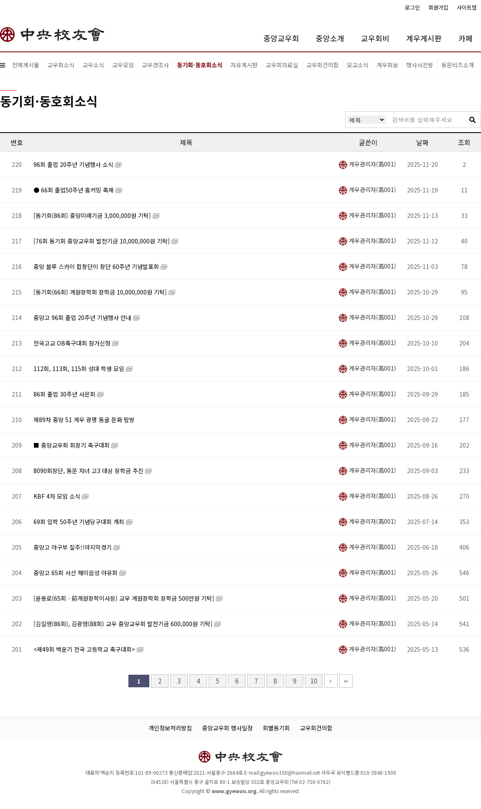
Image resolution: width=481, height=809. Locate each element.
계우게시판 (424, 38)
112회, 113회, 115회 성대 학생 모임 (79, 368)
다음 (331, 681)
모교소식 (357, 65)
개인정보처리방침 (170, 728)
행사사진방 (419, 65)
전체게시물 (25, 65)
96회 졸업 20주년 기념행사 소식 (74, 164)
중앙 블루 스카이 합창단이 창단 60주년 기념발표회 (97, 266)
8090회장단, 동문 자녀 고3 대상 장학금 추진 (89, 470)
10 (313, 680)
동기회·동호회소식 (200, 65)
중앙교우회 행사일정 (227, 728)
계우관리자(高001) (367, 164)
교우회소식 (60, 65)
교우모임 (123, 65)
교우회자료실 (282, 65)
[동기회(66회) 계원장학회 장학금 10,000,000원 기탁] (101, 292)
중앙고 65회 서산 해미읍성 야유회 (76, 572)
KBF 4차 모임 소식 (57, 496)
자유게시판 (244, 65)
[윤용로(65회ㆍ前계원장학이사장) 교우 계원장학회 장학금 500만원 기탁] (124, 598)
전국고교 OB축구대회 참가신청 (72, 343)
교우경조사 (155, 65)
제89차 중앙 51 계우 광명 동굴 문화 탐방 (84, 419)
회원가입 (438, 7)
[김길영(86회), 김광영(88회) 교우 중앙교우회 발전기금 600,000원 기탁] (123, 624)
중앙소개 (330, 38)
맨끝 (346, 681)
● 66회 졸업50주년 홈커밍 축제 (74, 190)
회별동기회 (276, 728)
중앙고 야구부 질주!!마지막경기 (73, 547)
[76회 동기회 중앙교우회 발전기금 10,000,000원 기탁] (102, 241)
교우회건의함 (322, 65)
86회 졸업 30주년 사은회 (65, 394)
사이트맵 (467, 7)
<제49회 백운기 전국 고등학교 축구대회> (85, 649)
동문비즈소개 (457, 65)
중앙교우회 (281, 38)
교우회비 (375, 38)
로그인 (412, 7)
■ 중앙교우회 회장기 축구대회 (72, 445)
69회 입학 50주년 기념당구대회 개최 (79, 521)
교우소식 (93, 65)
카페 (465, 38)
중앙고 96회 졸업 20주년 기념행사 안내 (83, 317)
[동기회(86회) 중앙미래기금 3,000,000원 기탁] (93, 215)
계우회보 (387, 65)
